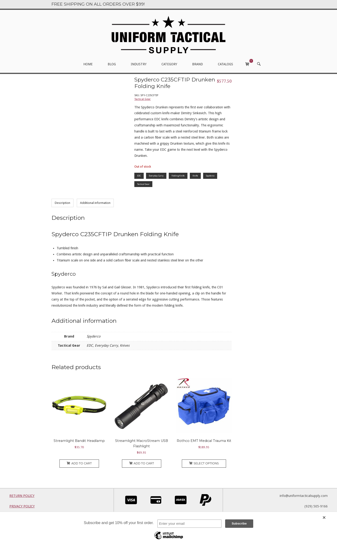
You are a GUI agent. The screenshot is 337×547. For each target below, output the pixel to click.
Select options (204, 463)
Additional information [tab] (95, 203)
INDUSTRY (139, 64)
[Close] (328, 517)
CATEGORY (169, 64)
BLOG (112, 64)
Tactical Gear (142, 99)
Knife (195, 175)
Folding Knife (178, 175)
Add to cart (79, 463)
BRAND (197, 64)
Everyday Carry (156, 175)
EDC (139, 175)
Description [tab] (62, 203)
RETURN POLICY (21, 496)
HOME (88, 64)
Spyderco (210, 175)
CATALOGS (225, 64)
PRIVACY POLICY (22, 506)
